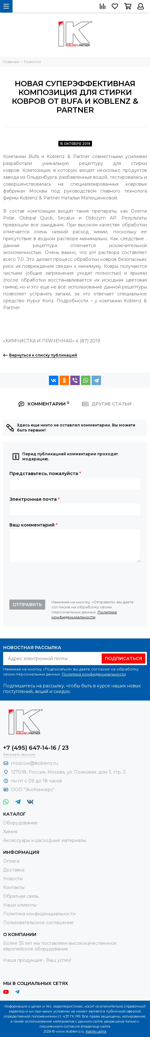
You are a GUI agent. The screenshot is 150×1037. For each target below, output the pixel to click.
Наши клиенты (19, 905)
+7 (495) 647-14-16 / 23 (36, 747)
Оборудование (20, 823)
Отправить (27, 604)
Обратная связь (21, 896)
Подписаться (123, 658)
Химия (10, 831)
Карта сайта (96, 1031)
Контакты (13, 887)
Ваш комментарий (33, 524)
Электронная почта (34, 499)
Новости (13, 878)
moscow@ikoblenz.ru (34, 763)
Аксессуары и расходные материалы (44, 840)
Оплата (11, 861)
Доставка (13, 870)
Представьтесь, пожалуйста (45, 473)
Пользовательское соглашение (38, 922)
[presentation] (57, 581)
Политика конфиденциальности (84, 614)
